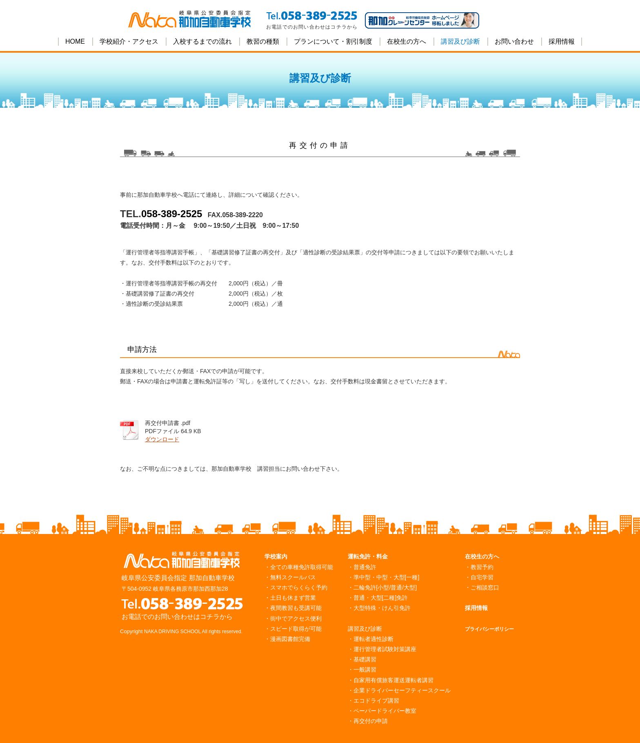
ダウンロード (162, 439)
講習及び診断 (460, 41)
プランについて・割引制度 (333, 41)
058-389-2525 (171, 213)
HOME (75, 41)
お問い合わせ (514, 41)
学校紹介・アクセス (129, 41)
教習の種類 (263, 41)
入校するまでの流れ (202, 41)
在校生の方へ (406, 41)
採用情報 (562, 41)
